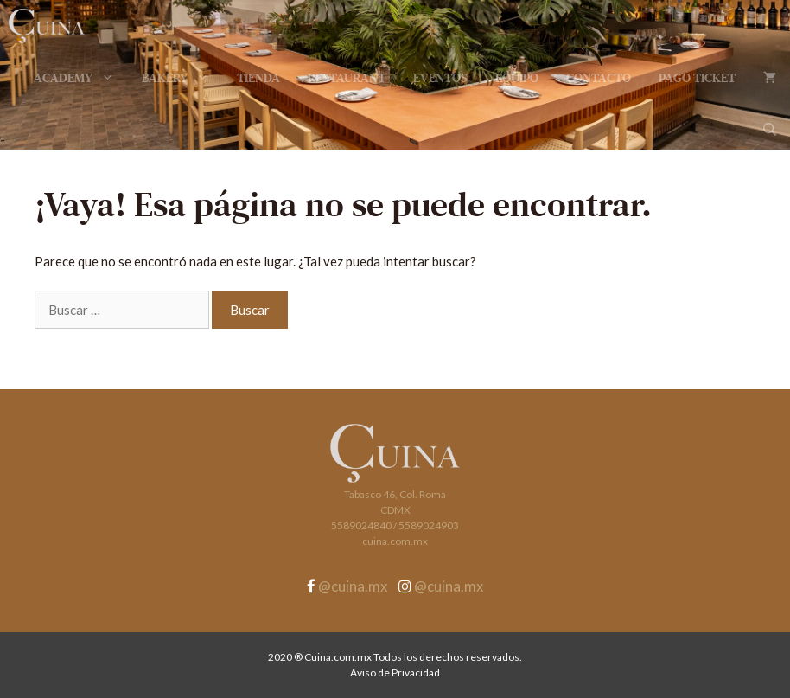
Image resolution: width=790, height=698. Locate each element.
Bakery (182, 78)
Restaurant (346, 78)
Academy (81, 78)
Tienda (258, 78)
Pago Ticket (697, 78)
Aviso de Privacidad (395, 672)
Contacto (598, 78)
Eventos (440, 78)
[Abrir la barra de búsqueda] (769, 130)
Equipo (516, 78)
